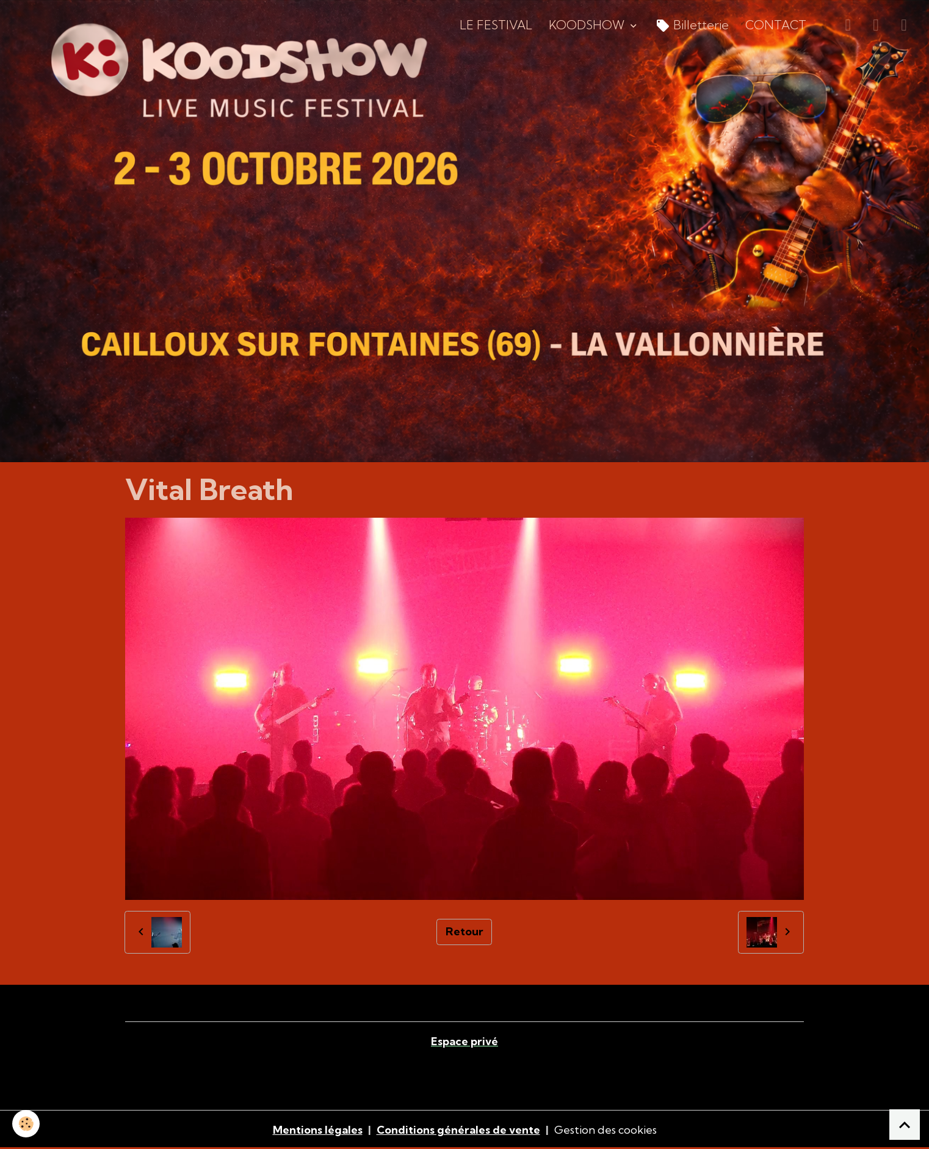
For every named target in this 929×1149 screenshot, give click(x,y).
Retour (464, 931)
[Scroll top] (904, 1124)
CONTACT (775, 25)
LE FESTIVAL (496, 25)
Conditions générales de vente (458, 1130)
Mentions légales (318, 1130)
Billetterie (692, 26)
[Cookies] (26, 1123)
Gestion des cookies (605, 1130)
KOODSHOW (588, 25)
